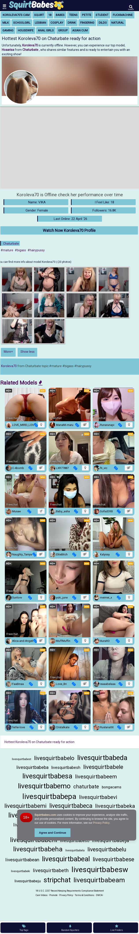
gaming (7, 30)
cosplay (56, 22)
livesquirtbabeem (96, 777)
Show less (27, 351)
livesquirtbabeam (99, 880)
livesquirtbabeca (70, 805)
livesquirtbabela (75, 850)
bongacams (111, 787)
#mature (7, 250)
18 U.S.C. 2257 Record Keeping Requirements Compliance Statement (69, 891)
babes (60, 15)
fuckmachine (123, 15)
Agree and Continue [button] (52, 832)
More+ (8, 351)
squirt (39, 15)
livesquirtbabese (113, 859)
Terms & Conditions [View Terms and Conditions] (84, 895)
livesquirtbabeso (74, 840)
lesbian (40, 22)
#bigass (20, 250)
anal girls (46, 30)
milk (5, 22)
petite (86, 15)
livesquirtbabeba (32, 767)
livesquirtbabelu (106, 849)
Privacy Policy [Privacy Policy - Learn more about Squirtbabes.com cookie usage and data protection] (101, 822)
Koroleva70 (9, 366)
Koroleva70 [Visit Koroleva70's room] (30, 45)
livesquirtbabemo (44, 786)
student (102, 15)
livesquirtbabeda (102, 757)
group (63, 30)
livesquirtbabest (21, 759)
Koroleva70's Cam (16, 15)
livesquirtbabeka (115, 806)
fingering (87, 22)
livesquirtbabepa (49, 796)
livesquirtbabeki (20, 871)
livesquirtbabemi (25, 805)
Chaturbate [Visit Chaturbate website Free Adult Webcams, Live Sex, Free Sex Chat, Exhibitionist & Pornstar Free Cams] (30, 49)
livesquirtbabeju (28, 881)
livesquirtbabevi (98, 797)
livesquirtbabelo (54, 758)
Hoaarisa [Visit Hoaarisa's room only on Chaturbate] (8, 49)
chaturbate (86, 787)
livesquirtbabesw (99, 869)
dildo (103, 22)
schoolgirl (21, 22)
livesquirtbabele (103, 767)
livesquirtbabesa (47, 776)
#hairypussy (36, 250)
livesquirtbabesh (65, 767)
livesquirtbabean (22, 859)
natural (117, 22)
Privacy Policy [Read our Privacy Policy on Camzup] (66, 895)
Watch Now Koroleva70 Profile (69, 230)
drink (72, 22)
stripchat (57, 880)
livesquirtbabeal (66, 859)
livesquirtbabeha (38, 849)
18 (49, 15)
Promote (53, 895)
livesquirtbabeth (51, 870)
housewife (25, 30)
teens (73, 15)
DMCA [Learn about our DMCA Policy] (99, 895)
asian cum (80, 30)
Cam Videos (41, 895)
